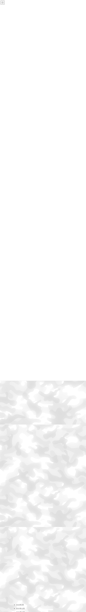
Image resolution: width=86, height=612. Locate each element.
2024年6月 (20, 427)
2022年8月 (20, 506)
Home (17, 595)
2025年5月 (20, 387)
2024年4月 (20, 434)
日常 (17, 549)
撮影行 (18, 546)
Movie (18, 535)
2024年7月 (20, 423)
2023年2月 (20, 484)
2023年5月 (20, 474)
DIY (17, 522)
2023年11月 (20, 452)
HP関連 (18, 528)
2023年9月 (20, 459)
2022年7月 (20, 510)
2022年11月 (20, 495)
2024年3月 (20, 437)
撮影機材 (19, 542)
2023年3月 (20, 481)
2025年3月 (20, 394)
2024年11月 (20, 409)
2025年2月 (20, 398)
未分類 (18, 553)
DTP (17, 525)
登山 (17, 556)
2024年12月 (20, 405)
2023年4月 (20, 477)
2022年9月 (20, 502)
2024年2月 (20, 441)
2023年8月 (20, 463)
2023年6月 (20, 470)
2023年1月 (20, 488)
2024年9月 (20, 416)
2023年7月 (20, 466)
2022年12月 (20, 492)
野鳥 (17, 564)
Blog (16, 603)
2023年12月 (20, 448)
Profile (17, 599)
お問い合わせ (18, 571)
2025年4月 (20, 391)
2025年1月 (20, 401)
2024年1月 (20, 445)
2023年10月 (20, 456)
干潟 (17, 538)
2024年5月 (20, 430)
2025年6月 (20, 383)
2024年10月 (20, 412)
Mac (17, 532)
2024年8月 (20, 419)
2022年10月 (20, 499)
